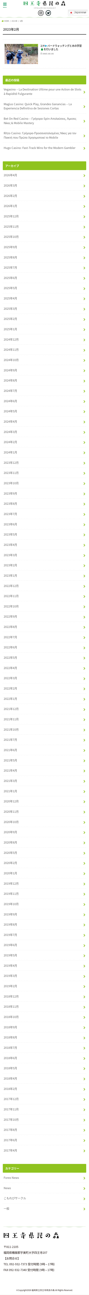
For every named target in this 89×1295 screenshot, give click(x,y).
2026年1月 (10, 206)
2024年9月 (10, 370)
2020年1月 (10, 873)
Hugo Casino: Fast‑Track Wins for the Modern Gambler (39, 148)
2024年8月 (10, 380)
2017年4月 (10, 1150)
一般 (6, 1208)
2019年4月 (10, 966)
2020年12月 (11, 801)
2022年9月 (10, 616)
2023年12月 (11, 462)
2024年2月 (10, 442)
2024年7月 (10, 391)
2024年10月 (11, 360)
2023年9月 (10, 493)
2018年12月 (11, 996)
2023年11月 (11, 473)
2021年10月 (11, 729)
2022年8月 (10, 627)
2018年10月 (11, 1017)
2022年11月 (11, 596)
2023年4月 (10, 545)
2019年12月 (11, 883)
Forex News (11, 1178)
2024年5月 (10, 411)
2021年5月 (10, 760)
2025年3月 (10, 309)
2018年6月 (10, 1058)
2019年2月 (10, 986)
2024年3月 (10, 432)
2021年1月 (10, 791)
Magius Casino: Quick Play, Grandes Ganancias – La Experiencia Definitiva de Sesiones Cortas (38, 106)
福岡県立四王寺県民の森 (43, 1290)
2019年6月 (10, 945)
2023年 (14, 21)
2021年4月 (10, 770)
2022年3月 (10, 678)
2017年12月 (11, 1099)
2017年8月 (10, 1130)
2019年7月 (10, 935)
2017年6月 (10, 1140)
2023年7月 (10, 514)
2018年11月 (11, 1006)
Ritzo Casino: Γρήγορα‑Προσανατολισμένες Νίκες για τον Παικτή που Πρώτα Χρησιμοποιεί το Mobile (40, 135)
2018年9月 (10, 1027)
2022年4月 (10, 668)
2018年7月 (10, 1048)
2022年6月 (10, 647)
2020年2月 (10, 863)
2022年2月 (10, 688)
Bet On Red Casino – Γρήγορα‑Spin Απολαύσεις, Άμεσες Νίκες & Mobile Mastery (40, 121)
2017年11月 (11, 1109)
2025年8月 (10, 257)
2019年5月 (10, 955)
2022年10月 (11, 606)
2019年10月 (11, 904)
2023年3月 (10, 555)
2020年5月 (10, 852)
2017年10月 (11, 1119)
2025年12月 (11, 216)
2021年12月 (11, 709)
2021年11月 (11, 719)
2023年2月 (10, 565)
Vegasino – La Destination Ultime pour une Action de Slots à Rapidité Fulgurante (42, 91)
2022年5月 (10, 658)
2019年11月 (11, 894)
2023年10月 (11, 483)
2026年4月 (10, 175)
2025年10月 (11, 237)
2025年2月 (10, 319)
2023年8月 (10, 504)
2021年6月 (10, 750)
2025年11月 (11, 226)
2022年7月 (10, 637)
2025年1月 (10, 329)
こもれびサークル (15, 1198)
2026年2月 (10, 196)
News (7, 1188)
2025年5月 (10, 288)
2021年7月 (10, 740)
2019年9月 (10, 914)
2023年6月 (10, 524)
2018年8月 (10, 1037)
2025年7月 (10, 267)
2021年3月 (10, 781)
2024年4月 (10, 421)
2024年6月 (10, 401)
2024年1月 (10, 452)
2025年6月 (10, 278)
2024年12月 (11, 339)
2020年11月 (11, 812)
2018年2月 (10, 1089)
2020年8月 (10, 842)
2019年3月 (10, 976)
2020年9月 (10, 832)
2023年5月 (10, 534)
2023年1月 (10, 575)
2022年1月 (10, 698)
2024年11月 (11, 350)
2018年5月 (10, 1068)
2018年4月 (10, 1078)
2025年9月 (10, 247)
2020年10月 (11, 822)
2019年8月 (10, 924)
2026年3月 (10, 185)
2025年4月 (10, 298)
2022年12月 (11, 586)
